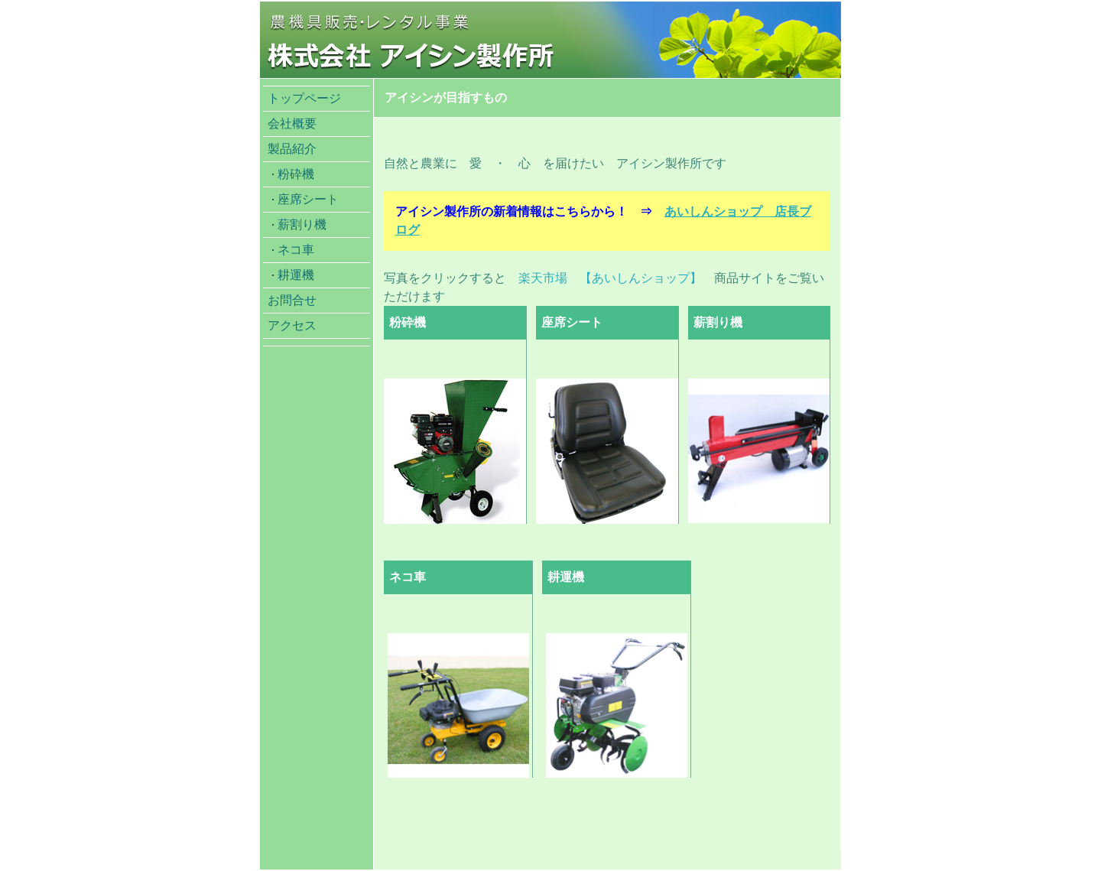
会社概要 (292, 123)
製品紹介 (292, 148)
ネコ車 (296, 249)
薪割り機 (302, 224)
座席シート (308, 199)
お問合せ (292, 300)
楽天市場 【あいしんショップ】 (610, 277)
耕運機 (296, 274)
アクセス (292, 325)
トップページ (304, 98)
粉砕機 (296, 173)
